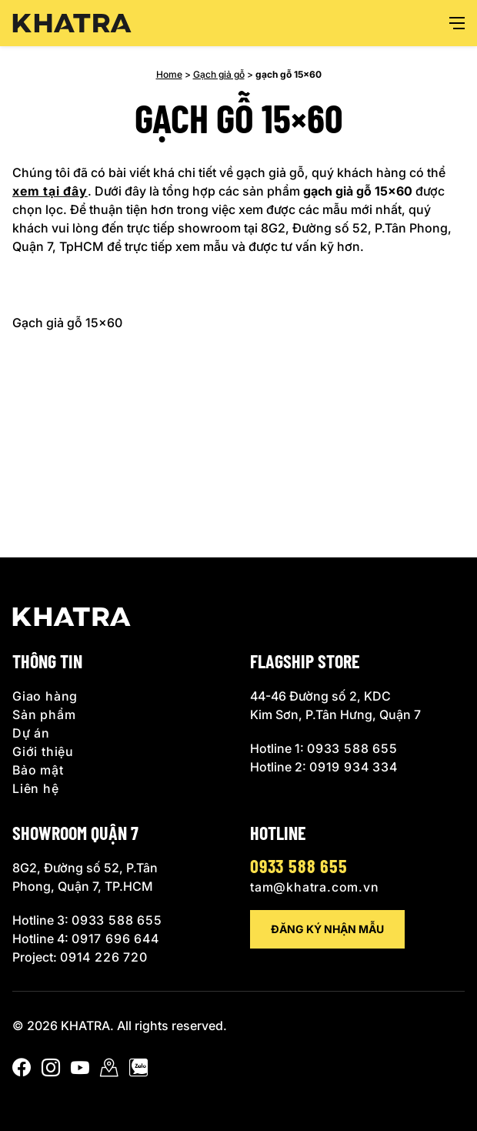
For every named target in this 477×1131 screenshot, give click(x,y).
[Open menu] (457, 23)
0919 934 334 (353, 767)
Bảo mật (38, 770)
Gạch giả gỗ (219, 74)
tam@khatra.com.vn (314, 887)
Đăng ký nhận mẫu (327, 928)
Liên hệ (35, 788)
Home (169, 74)
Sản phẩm (43, 714)
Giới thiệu (43, 751)
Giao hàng (45, 696)
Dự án (31, 733)
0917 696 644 (115, 938)
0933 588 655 (352, 748)
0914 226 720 (104, 957)
